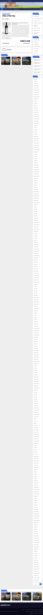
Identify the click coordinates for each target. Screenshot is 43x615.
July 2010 (35, 498)
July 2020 (35, 233)
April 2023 (35, 160)
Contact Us (31, 609)
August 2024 (36, 125)
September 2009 (36, 520)
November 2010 (36, 489)
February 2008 (36, 562)
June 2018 (35, 288)
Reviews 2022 (40, 611)
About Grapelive (36, 16)
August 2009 (36, 522)
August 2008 (36, 549)
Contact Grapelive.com (37, 18)
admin (7, 18)
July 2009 (35, 524)
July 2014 (35, 392)
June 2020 (35, 235)
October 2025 (36, 94)
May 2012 (35, 449)
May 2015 (35, 370)
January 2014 (36, 405)
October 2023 (36, 147)
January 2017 (36, 326)
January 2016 (36, 352)
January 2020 (36, 246)
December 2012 (36, 434)
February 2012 (36, 456)
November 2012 (36, 436)
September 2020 (36, 229)
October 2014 (36, 385)
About (10, 9)
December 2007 (36, 566)
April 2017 (35, 319)
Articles (6, 9)
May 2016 (35, 343)
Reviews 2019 (27, 611)
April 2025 (35, 107)
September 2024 (36, 123)
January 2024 (36, 140)
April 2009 (35, 531)
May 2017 (35, 317)
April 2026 (35, 81)
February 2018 (36, 297)
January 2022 (36, 193)
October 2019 (36, 253)
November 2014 (36, 383)
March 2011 (35, 480)
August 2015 (36, 363)
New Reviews (35, 609)
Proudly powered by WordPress (5, 611)
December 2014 (36, 381)
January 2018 (36, 299)
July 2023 (35, 154)
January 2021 (36, 220)
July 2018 (35, 286)
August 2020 (36, 231)
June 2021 (35, 209)
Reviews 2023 (31, 613)
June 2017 (35, 315)
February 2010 (36, 509)
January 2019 (36, 273)
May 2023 (35, 158)
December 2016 (36, 328)
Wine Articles (4, 57)
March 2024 (36, 136)
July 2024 (35, 127)
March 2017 (36, 321)
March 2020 (36, 242)
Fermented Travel (37, 39)
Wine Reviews (4, 58)
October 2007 (36, 571)
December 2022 (36, 169)
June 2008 (35, 553)
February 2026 (36, 85)
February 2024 (36, 138)
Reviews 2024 (36, 613)
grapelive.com (5, 605)
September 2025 (36, 96)
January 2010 (36, 511)
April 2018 (35, 293)
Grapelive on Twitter (37, 28)
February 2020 (36, 244)
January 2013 (36, 432)
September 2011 (36, 467)
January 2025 (36, 114)
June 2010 (35, 500)
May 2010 (35, 502)
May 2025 (35, 105)
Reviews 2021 (36, 611)
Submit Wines (16, 9)
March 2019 (36, 268)
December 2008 (36, 540)
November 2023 (36, 145)
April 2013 (35, 425)
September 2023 (36, 149)
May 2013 (35, 423)
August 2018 (36, 284)
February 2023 (36, 165)
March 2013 (36, 427)
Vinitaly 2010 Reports (37, 46)
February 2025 (36, 112)
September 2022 (36, 176)
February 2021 (36, 218)
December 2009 (36, 513)
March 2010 (36, 507)
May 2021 (35, 211)
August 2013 (36, 416)
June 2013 (35, 421)
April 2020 (35, 240)
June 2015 (35, 368)
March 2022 (36, 189)
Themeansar (16, 611)
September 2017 (36, 308)
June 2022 (35, 182)
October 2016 (36, 332)
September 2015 (36, 361)
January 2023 (36, 167)
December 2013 (36, 407)
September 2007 (36, 573)
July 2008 (35, 551)
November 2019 (36, 251)
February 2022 (36, 191)
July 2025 (35, 101)
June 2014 (35, 394)
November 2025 (36, 92)
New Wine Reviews (37, 30)
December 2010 (36, 487)
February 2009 (36, 535)
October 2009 (36, 518)
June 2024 (35, 129)
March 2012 (36, 454)
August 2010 (36, 496)
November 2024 (36, 118)
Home (23, 609)
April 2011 (35, 478)
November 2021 (36, 198)
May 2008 (35, 555)
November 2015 (36, 357)
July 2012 (35, 445)
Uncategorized (36, 44)
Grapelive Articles (37, 20)
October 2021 (36, 200)
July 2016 (35, 339)
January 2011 (36, 485)
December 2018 (36, 275)
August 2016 (36, 337)
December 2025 (36, 90)
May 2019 (35, 264)
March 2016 (36, 348)
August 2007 (36, 575)
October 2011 (36, 465)
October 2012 (36, 438)
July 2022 (35, 180)
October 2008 (36, 544)
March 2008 (36, 560)
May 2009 (35, 529)
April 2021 (35, 213)
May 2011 (35, 476)
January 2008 (36, 564)
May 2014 (35, 396)
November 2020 (36, 224)
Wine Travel (36, 53)
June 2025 (35, 103)
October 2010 (36, 491)
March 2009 (36, 533)
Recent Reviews (40, 609)
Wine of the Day (8, 16)
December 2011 (36, 460)
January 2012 (36, 458)
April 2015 (35, 372)
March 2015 (36, 374)
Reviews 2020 (32, 611)
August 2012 (36, 443)
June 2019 (35, 262)
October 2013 (36, 412)
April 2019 (35, 266)
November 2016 (36, 330)
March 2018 (36, 295)
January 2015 (36, 379)
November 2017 (36, 304)
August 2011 (36, 469)
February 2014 (36, 403)
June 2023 (35, 156)
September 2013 (36, 414)
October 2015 (36, 359)
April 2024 (35, 134)
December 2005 (36, 577)
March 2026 (36, 83)
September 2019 (36, 255)
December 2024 (36, 116)
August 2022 (36, 178)
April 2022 (35, 187)
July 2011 (35, 471)
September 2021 (36, 202)
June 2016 (35, 341)
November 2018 (36, 277)
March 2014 (36, 401)
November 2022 (36, 171)
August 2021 (36, 204)
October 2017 (36, 306)
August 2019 (36, 257)
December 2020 (36, 222)
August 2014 (36, 390)
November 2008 (36, 542)
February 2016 (36, 350)
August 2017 (36, 310)
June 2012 (35, 447)
